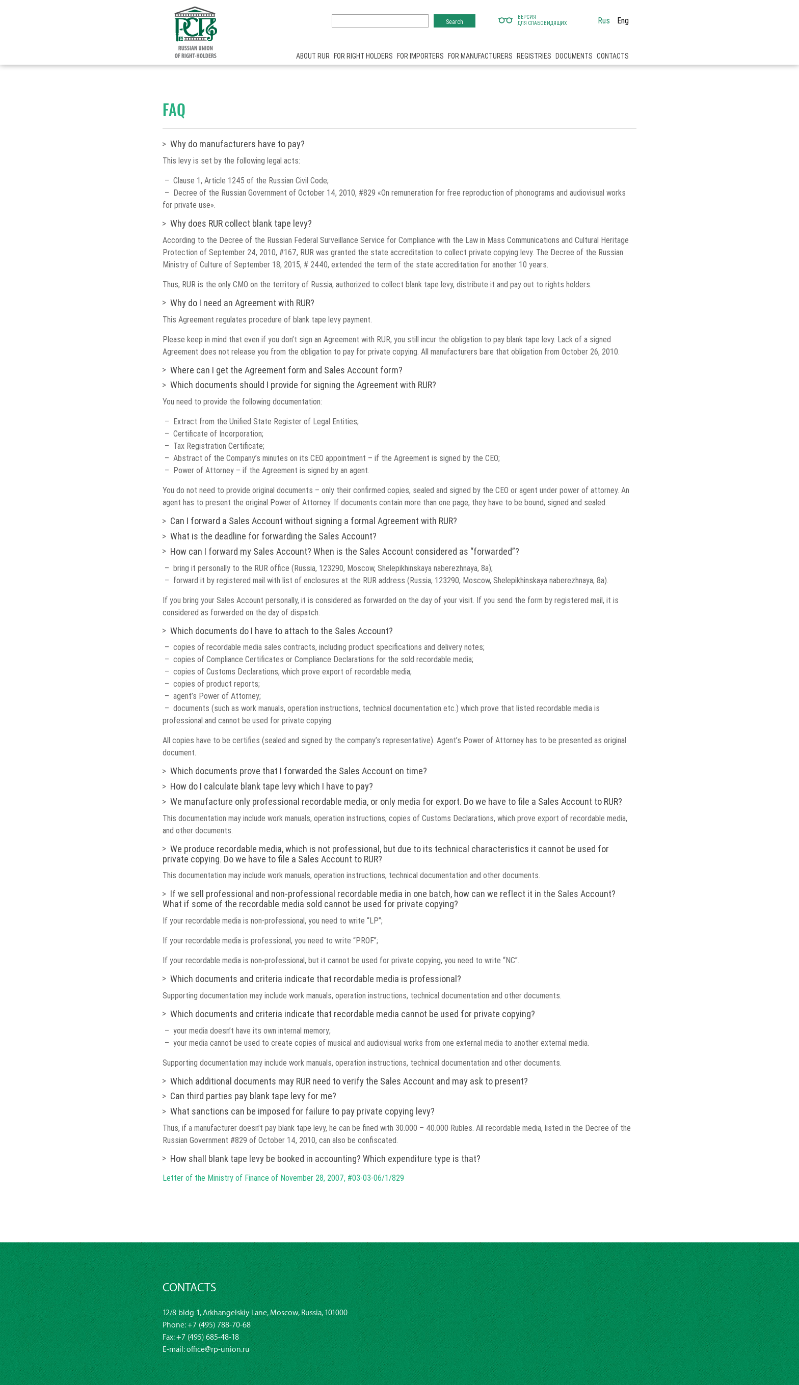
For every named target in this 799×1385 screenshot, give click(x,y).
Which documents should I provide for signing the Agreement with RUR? (303, 385)
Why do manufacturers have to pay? (237, 144)
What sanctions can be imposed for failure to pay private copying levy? (302, 1111)
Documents (574, 56)
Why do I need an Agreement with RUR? (242, 303)
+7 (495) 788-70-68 (219, 1325)
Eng (623, 20)
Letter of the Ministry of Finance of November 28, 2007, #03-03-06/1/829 (283, 1178)
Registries (534, 56)
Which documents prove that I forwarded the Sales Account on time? (298, 771)
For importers (420, 56)
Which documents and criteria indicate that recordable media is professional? (315, 979)
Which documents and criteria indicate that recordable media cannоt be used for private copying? (352, 1014)
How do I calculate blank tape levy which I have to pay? (271, 786)
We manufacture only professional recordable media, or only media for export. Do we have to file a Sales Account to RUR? (396, 801)
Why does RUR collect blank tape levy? (241, 223)
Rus (604, 20)
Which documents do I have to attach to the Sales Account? (281, 631)
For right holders (363, 56)
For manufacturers (480, 56)
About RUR (313, 56)
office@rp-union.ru (218, 1349)
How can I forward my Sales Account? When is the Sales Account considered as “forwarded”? (344, 551)
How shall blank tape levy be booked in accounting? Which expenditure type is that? (325, 1158)
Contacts (613, 56)
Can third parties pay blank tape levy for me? (253, 1096)
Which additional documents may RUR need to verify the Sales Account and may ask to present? (349, 1081)
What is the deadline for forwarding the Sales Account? (273, 536)
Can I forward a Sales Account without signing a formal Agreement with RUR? (313, 521)
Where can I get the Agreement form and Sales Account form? (286, 370)
